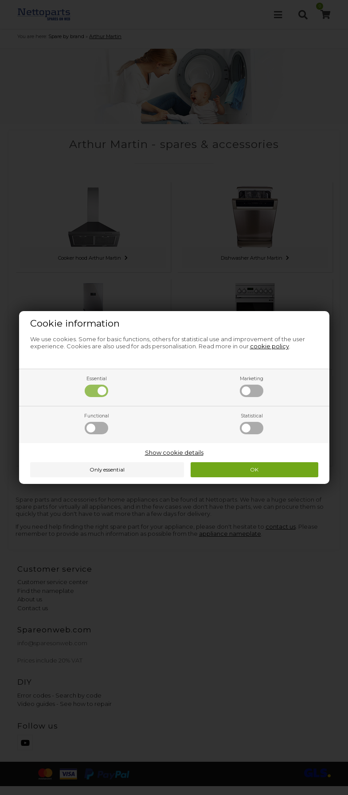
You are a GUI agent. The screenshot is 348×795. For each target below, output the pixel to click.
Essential (96, 386)
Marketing (251, 386)
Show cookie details (174, 452)
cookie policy (269, 346)
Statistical (251, 423)
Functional (96, 423)
